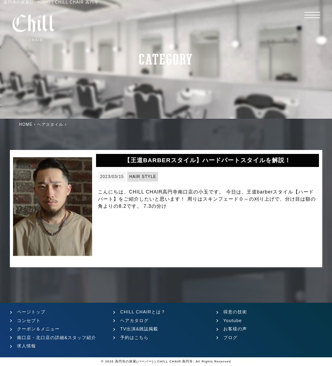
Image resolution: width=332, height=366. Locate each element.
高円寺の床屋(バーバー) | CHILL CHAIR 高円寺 (154, 361)
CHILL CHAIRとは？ (143, 311)
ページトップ (31, 311)
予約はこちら (134, 337)
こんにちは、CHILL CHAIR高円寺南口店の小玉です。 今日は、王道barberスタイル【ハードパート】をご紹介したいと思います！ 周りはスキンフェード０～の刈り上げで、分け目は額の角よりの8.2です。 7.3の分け (206, 199)
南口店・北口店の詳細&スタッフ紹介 (56, 337)
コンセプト (29, 320)
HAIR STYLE (142, 176)
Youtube (232, 320)
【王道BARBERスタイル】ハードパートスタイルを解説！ (207, 160)
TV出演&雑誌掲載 (139, 328)
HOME (25, 124)
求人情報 (26, 345)
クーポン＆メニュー (38, 328)
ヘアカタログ (134, 320)
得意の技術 (235, 311)
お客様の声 (235, 328)
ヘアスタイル (50, 124)
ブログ (230, 337)
